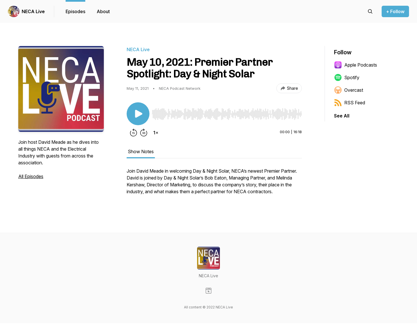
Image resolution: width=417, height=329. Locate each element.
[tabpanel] (214, 184)
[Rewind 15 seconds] (133, 133)
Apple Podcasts (355, 65)
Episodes (75, 11)
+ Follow (395, 11)
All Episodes (30, 176)
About (103, 11)
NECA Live (33, 11)
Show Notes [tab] (141, 151)
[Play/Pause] (138, 113)
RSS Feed (349, 103)
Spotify (346, 77)
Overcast (348, 90)
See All (341, 116)
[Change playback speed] (155, 133)
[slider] (227, 114)
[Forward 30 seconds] (144, 133)
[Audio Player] (227, 112)
